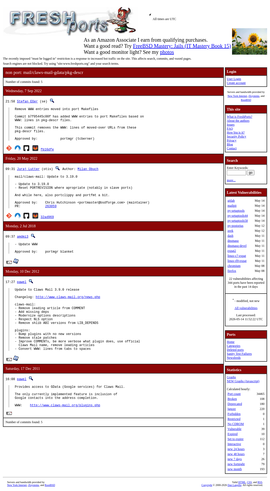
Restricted (234, 419)
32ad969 (47, 231)
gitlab (231, 200)
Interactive (234, 444)
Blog (230, 144)
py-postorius (235, 226)
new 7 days (235, 459)
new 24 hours (236, 449)
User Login (234, 79)
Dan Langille (234, 485)
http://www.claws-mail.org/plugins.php (65, 440)
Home (230, 342)
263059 (50, 220)
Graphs (231, 377)
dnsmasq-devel (237, 246)
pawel (21, 298)
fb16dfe (47, 156)
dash (230, 236)
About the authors (238, 120)
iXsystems (253, 96)
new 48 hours (236, 454)
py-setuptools (236, 211)
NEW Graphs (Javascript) (243, 381)
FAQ (230, 128)
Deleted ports (235, 350)
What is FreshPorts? (239, 117)
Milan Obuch (88, 176)
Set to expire (236, 439)
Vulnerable (235, 429)
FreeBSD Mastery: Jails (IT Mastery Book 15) (182, 46)
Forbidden (234, 414)
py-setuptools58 (238, 221)
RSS (260, 482)
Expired (233, 434)
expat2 (232, 251)
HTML (242, 482)
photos (167, 52)
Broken (232, 399)
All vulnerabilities (246, 308)
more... (231, 180)
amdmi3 (22, 250)
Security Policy (236, 136)
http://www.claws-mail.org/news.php (68, 316)
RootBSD (246, 99)
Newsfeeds (234, 358)
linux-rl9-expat (237, 261)
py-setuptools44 (238, 216)
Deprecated (235, 404)
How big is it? (236, 132)
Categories (233, 346)
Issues (230, 124)
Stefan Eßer (27, 101)
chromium (234, 266)
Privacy (232, 140)
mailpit (232, 205)
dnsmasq (233, 241)
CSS (249, 482)
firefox (232, 271)
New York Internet (237, 96)
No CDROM (236, 424)
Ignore (232, 409)
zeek (230, 231)
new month (235, 469)
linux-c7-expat (237, 256)
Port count (234, 394)
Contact (232, 148)
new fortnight (236, 464)
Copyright (206, 485)
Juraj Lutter (28, 176)
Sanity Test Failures (239, 354)
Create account (236, 83)
